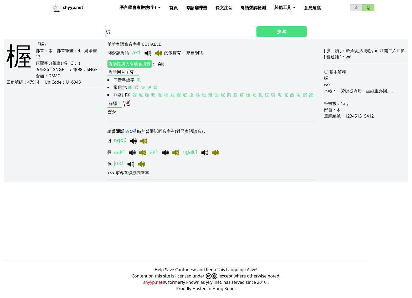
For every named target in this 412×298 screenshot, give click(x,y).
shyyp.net (152, 282)
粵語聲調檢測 (253, 8)
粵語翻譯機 (196, 8)
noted (273, 276)
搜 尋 (281, 31)
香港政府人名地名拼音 (130, 64)
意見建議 (312, 8)
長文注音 (223, 8)
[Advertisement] (162, 221)
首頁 (173, 8)
